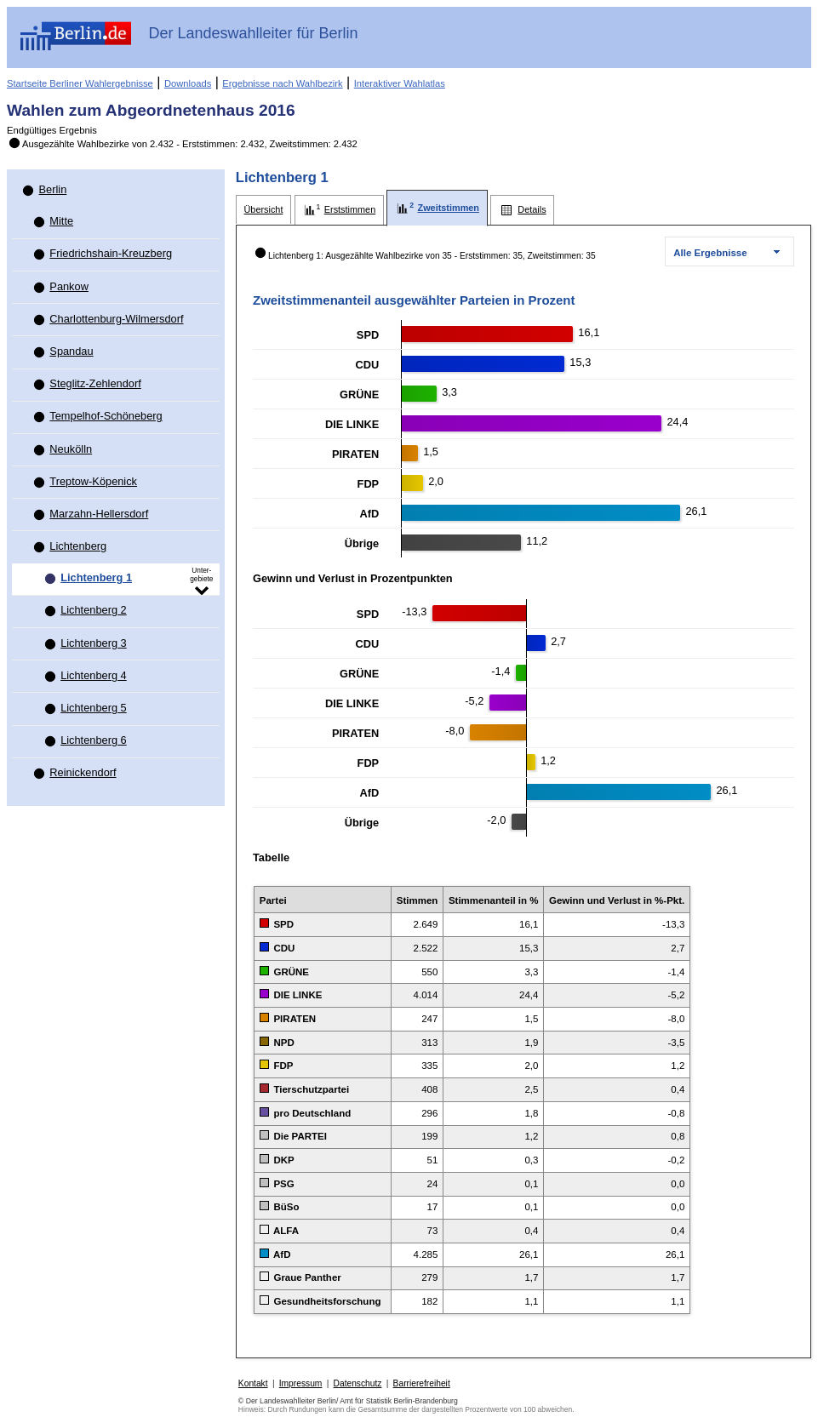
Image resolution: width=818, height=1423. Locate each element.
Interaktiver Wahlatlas (399, 83)
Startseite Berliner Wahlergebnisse (80, 83)
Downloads (187, 83)
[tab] (263, 209)
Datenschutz (358, 1383)
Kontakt (253, 1383)
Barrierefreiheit (421, 1383)
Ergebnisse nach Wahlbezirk (282, 83)
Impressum (301, 1383)
